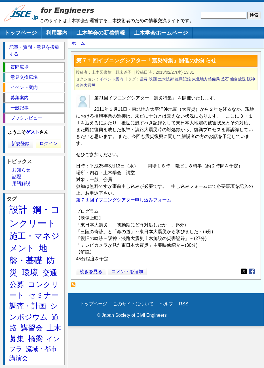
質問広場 (19, 67)
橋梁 (35, 339)
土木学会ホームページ (161, 33)
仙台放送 (238, 79)
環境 (30, 272)
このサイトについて (133, 303)
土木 (54, 328)
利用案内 (56, 33)
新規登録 (20, 143)
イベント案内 (111, 79)
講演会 (18, 358)
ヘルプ (166, 303)
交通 (50, 273)
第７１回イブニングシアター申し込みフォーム (123, 199)
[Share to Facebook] (252, 271)
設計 (18, 210)
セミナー (43, 295)
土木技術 (166, 79)
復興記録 (183, 79)
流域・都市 (41, 348)
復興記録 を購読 (75, 286)
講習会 (32, 328)
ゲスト (32, 132)
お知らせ (21, 169)
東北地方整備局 (206, 79)
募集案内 (19, 97)
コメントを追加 (127, 271)
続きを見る (91, 271)
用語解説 (21, 183)
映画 (153, 79)
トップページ (21, 33)
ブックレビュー (26, 118)
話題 (16, 176)
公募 (16, 284)
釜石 (225, 79)
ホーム (78, 43)
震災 (144, 79)
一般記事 (19, 107)
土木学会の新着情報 (101, 33)
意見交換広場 (24, 77)
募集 (16, 339)
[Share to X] (244, 271)
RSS (183, 303)
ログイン (48, 143)
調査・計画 (27, 306)
